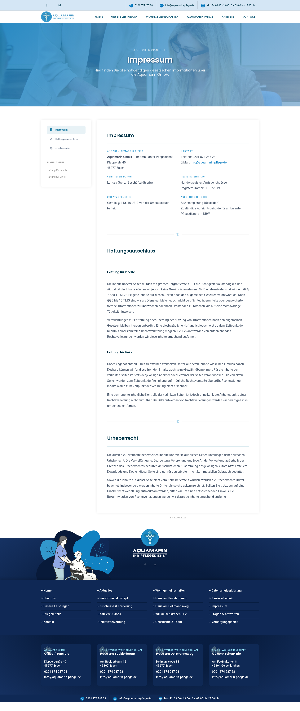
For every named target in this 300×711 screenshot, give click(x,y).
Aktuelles (105, 597)
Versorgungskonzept (113, 605)
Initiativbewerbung (112, 628)
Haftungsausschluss (65, 140)
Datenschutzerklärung (226, 597)
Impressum (59, 130)
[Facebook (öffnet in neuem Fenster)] (47, 5)
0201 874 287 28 (144, 5)
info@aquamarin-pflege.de (179, 5)
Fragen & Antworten (225, 620)
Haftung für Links (56, 178)
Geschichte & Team (168, 628)
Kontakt (248, 17)
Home (99, 17)
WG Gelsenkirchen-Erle (171, 620)
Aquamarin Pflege (200, 17)
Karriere (228, 17)
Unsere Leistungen (124, 17)
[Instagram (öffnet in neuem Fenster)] (59, 5)
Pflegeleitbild (52, 620)
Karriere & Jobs (110, 620)
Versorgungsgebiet (224, 628)
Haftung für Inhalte (57, 171)
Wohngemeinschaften (162, 17)
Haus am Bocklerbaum (171, 605)
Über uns (49, 605)
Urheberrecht (60, 149)
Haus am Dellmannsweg (172, 613)
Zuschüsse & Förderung (115, 613)
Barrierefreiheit (222, 605)
